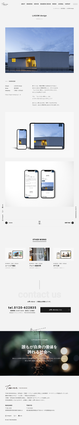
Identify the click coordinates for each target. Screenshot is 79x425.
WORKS (53, 4)
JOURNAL (59, 4)
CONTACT (67, 4)
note (2, 206)
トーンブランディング (6, 4)
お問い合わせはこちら (56, 310)
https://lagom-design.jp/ (12, 94)
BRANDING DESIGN (43, 4)
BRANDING (26, 4)
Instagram (2, 217)
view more (37, 367)
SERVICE (33, 4)
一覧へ (39, 223)
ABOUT (20, 4)
